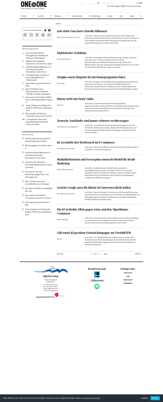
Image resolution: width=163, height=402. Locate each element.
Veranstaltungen (95, 16)
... (102, 354)
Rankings (61, 15)
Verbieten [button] (144, 398)
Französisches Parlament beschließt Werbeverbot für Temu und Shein (37, 122)
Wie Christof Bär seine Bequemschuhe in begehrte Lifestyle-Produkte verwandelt (38, 91)
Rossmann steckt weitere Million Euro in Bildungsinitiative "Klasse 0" (39, 99)
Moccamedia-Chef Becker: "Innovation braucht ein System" (39, 114)
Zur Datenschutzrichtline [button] (91, 398)
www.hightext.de (52, 390)
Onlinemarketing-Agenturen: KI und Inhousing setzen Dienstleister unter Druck (38, 69)
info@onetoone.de (52, 388)
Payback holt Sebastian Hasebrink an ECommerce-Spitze (39, 62)
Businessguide (77, 16)
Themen (28, 15)
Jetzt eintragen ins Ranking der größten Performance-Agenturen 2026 (39, 108)
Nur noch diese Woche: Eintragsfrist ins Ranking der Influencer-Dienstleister (37, 55)
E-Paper (110, 16)
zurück (60, 354)
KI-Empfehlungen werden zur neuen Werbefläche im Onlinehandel (37, 77)
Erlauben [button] (155, 398)
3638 (105, 354)
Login (139, 3)
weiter (138, 354)
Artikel (58, 23)
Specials (45, 15)
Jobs (121, 16)
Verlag (135, 15)
